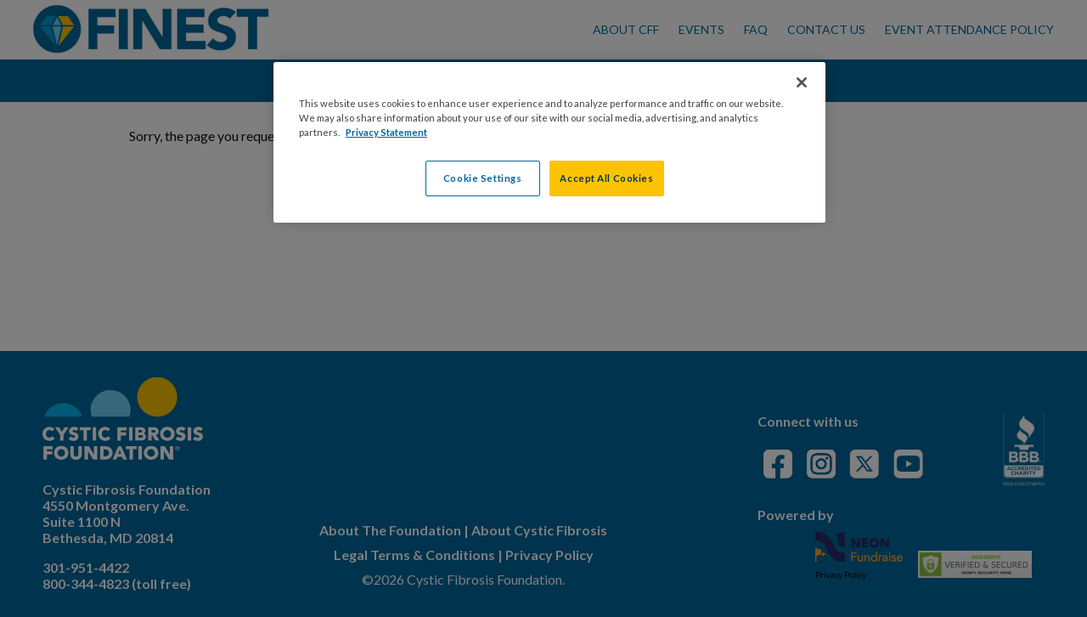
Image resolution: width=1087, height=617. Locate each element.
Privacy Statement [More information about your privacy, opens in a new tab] (386, 132)
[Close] (801, 82)
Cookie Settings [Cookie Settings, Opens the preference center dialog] (482, 178)
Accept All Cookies (606, 178)
